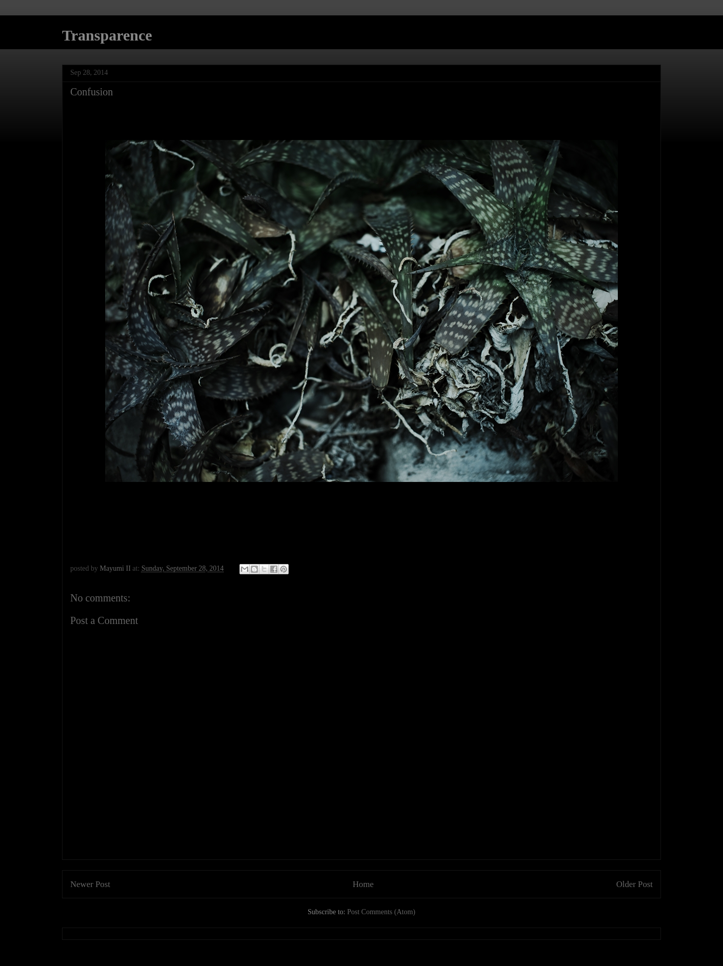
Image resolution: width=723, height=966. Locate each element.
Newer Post (90, 884)
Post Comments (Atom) (381, 912)
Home (363, 884)
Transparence (107, 35)
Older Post (634, 884)
